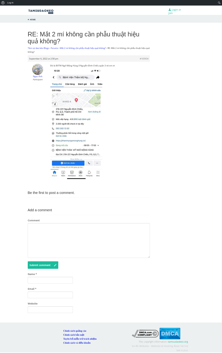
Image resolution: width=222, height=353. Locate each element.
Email (32, 288)
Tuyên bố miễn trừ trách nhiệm (80, 339)
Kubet (184, 350)
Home (33, 19)
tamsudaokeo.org (178, 341)
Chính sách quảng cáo (74, 331)
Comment (34, 220)
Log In (10, 2)
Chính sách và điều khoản (77, 343)
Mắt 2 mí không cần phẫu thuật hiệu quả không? (83, 48)
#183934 (144, 58)
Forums (54, 48)
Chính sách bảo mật (73, 335)
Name (32, 274)
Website (32, 303)
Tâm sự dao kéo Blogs (38, 48)
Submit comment (43, 265)
